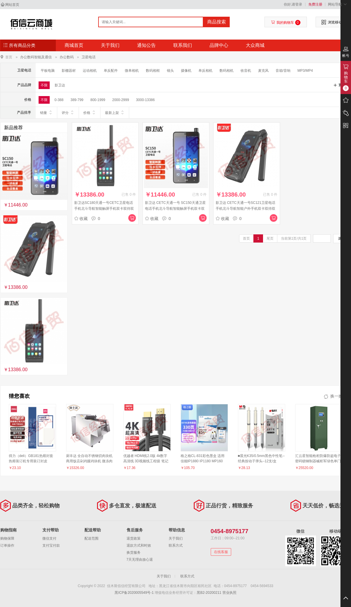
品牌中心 (219, 45)
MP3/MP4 (305, 71)
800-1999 (97, 100)
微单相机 (132, 71)
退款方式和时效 (139, 545)
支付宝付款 (51, 545)
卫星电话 (89, 57)
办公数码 (67, 57)
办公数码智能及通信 (36, 57)
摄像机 (186, 71)
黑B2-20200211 (209, 593)
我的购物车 (285, 23)
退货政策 (134, 538)
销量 (46, 112)
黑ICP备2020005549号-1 (134, 593)
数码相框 (153, 71)
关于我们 (110, 45)
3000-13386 (145, 100)
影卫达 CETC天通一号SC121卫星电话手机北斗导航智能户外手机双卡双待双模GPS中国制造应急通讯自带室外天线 (246, 208)
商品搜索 (216, 21)
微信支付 (49, 538)
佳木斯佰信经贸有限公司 (31, 24)
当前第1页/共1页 (294, 238)
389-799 (76, 100)
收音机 (246, 71)
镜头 (170, 71)
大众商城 (255, 45)
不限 (44, 85)
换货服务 (134, 552)
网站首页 (12, 5)
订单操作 (7, 545)
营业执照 (229, 593)
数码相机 (226, 71)
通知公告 (146, 45)
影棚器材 (69, 71)
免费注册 (315, 4)
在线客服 (221, 552)
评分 (68, 112)
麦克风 (263, 71)
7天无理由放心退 (140, 559)
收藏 (81, 218)
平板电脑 (48, 71)
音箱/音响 (283, 71)
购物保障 (7, 538)
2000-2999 (120, 100)
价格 (89, 112)
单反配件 (111, 71)
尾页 (270, 238)
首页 (8, 57)
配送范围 (91, 538)
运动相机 (90, 71)
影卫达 (60, 85)
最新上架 (115, 112)
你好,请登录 (293, 4)
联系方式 (176, 545)
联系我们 (182, 45)
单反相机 (205, 71)
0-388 (59, 100)
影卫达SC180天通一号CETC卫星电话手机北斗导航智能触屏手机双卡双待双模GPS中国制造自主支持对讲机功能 (104, 208)
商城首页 (74, 45)
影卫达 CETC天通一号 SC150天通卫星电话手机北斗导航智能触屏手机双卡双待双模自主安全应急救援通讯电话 (175, 208)
